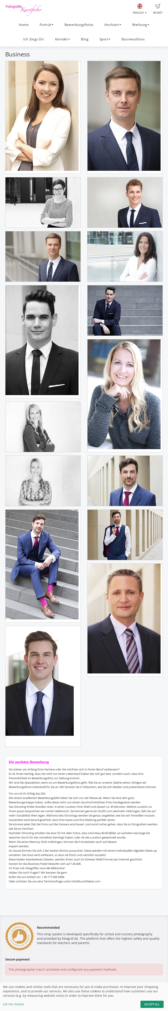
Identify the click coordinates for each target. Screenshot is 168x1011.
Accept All (152, 1004)
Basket (158, 9)
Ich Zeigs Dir (33, 39)
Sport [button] (105, 39)
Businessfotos (133, 39)
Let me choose (13, 1004)
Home (24, 24)
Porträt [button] (46, 24)
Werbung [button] (140, 24)
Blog (84, 39)
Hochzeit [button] (112, 24)
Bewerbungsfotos (79, 24)
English (140, 9)
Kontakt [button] (62, 39)
